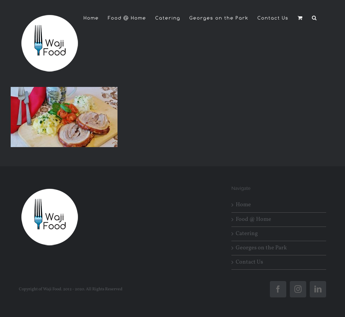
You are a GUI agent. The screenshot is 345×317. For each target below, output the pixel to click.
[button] (314, 18)
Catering (247, 233)
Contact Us (249, 262)
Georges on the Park (261, 248)
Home (243, 205)
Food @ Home (253, 219)
